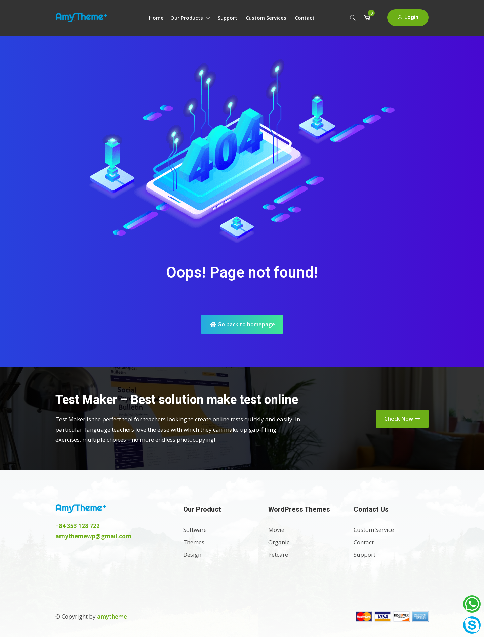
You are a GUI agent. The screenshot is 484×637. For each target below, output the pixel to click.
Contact (305, 17)
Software (195, 530)
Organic (278, 542)
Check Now (402, 418)
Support (227, 17)
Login (407, 17)
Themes (193, 542)
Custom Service (374, 530)
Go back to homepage (242, 324)
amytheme (112, 616)
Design (192, 554)
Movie (276, 530)
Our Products (190, 17)
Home (156, 17)
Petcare (278, 554)
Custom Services (266, 17)
